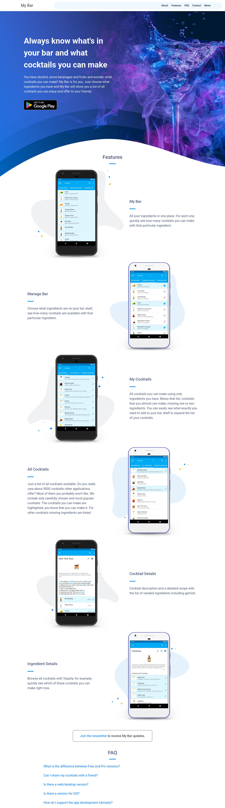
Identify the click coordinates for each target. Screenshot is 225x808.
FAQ (186, 5)
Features (176, 5)
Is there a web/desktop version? (66, 784)
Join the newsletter (93, 736)
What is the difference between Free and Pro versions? (82, 766)
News (207, 5)
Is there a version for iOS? (61, 793)
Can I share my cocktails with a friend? (71, 775)
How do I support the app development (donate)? (78, 802)
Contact (196, 5)
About (164, 5)
